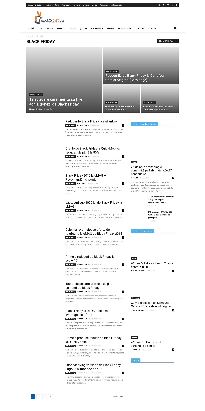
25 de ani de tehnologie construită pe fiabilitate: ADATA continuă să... (151, 170)
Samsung (135, 298)
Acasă (31, 28)
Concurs (139, 28)
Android (61, 28)
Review (110, 28)
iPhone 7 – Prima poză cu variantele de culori (148, 344)
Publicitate (66, 5)
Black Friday (36, 95)
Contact (153, 28)
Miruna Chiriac (35, 109)
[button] (175, 28)
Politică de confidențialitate (111, 5)
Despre (86, 5)
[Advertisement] (126, 17)
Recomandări (124, 28)
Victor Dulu (81, 183)
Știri (40, 28)
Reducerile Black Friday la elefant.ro (91, 121)
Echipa (94, 5)
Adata (134, 162)
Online (72, 28)
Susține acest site (52, 5)
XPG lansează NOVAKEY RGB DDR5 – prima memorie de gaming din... (160, 215)
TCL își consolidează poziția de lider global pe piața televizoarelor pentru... (161, 200)
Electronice (97, 28)
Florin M (134, 178)
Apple (50, 28)
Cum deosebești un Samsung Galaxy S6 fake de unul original (151, 304)
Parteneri (76, 5)
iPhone (134, 337)
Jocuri (83, 28)
